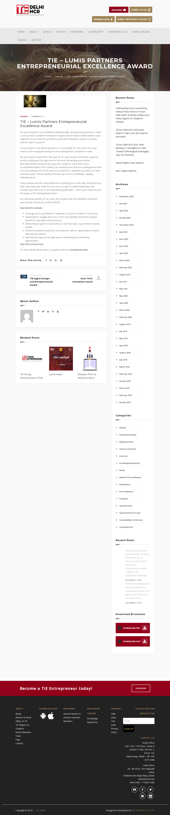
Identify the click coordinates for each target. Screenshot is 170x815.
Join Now (141, 688)
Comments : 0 (37, 116)
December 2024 (126, 224)
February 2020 (125, 317)
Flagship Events (126, 441)
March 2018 (124, 366)
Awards (59, 76)
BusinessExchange (127, 434)
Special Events (125, 505)
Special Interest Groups (130, 512)
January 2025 (125, 217)
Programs (123, 498)
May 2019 (123, 338)
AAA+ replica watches (126, 170)
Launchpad (55, 374)
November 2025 (126, 196)
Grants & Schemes (127, 449)
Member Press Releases (130, 477)
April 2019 (123, 345)
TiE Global (41, 810)
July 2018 (123, 359)
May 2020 (123, 295)
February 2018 (125, 374)
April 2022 (123, 253)
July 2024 (123, 232)
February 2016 (125, 395)
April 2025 (123, 210)
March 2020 (124, 310)
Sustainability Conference (131, 520)
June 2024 (123, 239)
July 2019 (123, 331)
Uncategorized (126, 527)
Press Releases (126, 491)
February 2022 (125, 267)
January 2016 (125, 402)
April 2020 (123, 303)
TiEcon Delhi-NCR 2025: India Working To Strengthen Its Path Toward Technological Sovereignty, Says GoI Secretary (132, 149)
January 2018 (125, 381)
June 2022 (123, 246)
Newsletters (124, 484)
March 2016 (124, 388)
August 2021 (124, 274)
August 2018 (124, 352)
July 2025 (123, 203)
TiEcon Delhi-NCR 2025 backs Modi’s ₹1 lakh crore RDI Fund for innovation (132, 133)
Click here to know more (31, 244)
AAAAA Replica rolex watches (130, 162)
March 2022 (124, 260)
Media (122, 470)
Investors (123, 456)
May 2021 (123, 288)
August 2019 (124, 324)
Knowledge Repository (129, 463)
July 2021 (123, 281)
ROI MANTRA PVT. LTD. (143, 810)
